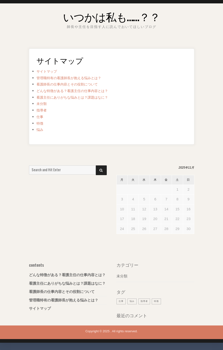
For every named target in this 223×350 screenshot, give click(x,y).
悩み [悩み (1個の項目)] (133, 300)
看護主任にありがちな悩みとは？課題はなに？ (79, 97)
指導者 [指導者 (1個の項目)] (147, 300)
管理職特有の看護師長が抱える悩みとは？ (75, 78)
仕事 (40, 116)
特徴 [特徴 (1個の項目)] (160, 300)
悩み (40, 129)
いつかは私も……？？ (111, 15)
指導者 (42, 110)
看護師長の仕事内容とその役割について (73, 84)
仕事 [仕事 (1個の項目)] (122, 300)
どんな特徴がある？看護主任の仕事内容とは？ (79, 90)
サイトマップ (48, 71)
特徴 (40, 123)
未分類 (42, 103)
